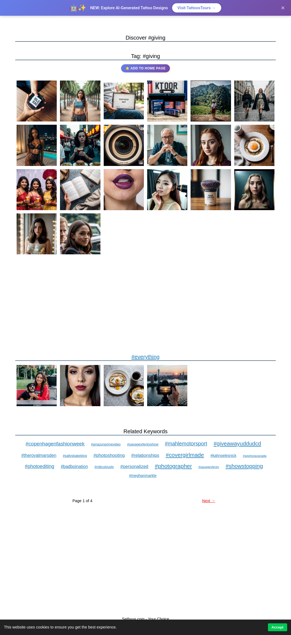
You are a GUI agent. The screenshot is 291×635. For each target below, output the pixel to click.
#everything (145, 357)
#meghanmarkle (142, 475)
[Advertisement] (145, 304)
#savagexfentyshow (142, 444)
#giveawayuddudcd (237, 443)
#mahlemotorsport (186, 444)
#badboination (74, 466)
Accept (277, 627)
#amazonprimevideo (106, 444)
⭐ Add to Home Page (145, 68)
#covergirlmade (185, 455)
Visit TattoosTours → (197, 7)
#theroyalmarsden (38, 455)
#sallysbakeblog (75, 456)
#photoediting (39, 466)
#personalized (134, 466)
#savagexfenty (208, 467)
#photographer (173, 466)
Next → (208, 501)
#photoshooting (109, 455)
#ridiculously (104, 467)
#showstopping (244, 466)
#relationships (145, 455)
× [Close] (283, 7)
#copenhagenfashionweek (55, 444)
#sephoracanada (255, 455)
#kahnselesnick (223, 455)
